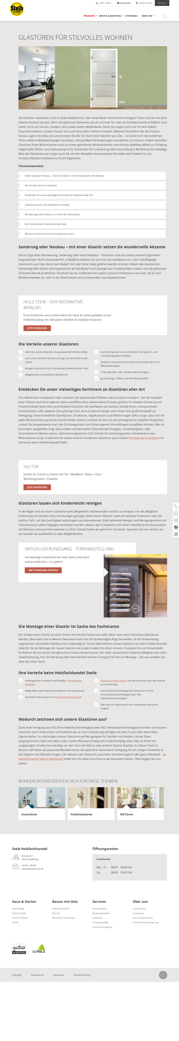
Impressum (58, 974)
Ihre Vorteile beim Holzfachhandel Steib (46, 224)
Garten (15, 922)
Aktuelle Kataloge (100, 922)
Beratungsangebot (101, 913)
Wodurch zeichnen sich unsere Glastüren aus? (49, 233)
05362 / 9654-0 (103, 3)
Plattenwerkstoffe (60, 908)
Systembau (131, 15)
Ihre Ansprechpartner (143, 917)
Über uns (147, 15)
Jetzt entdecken (37, 328)
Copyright (17, 974)
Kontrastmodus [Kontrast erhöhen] (125, 3)
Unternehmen (139, 908)
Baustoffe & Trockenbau (63, 917)
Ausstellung (138, 913)
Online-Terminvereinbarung (145, 922)
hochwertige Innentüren (144, 438)
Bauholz (56, 913)
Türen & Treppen (20, 917)
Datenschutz (37, 974)
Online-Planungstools (102, 927)
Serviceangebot (99, 908)
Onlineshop (162, 3)
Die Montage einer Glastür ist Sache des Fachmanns (52, 214)
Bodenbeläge (18, 908)
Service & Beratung (110, 15)
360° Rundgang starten (43, 570)
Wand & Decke (19, 913)
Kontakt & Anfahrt (144, 3)
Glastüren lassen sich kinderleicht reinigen (47, 204)
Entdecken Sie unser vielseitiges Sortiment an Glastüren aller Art (59, 195)
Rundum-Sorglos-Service (114, 680)
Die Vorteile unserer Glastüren (41, 185)
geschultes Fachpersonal (68, 697)
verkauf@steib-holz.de (32, 868)
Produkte (89, 15)
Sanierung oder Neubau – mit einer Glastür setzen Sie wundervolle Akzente (64, 175)
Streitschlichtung (82, 974)
